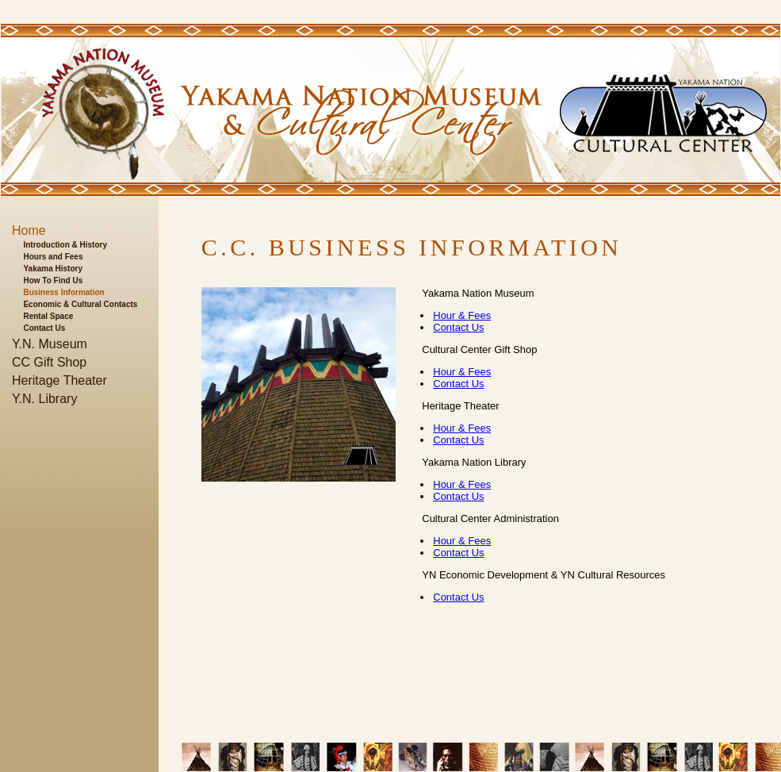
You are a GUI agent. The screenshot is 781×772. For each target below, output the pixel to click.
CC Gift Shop (49, 362)
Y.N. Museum (49, 344)
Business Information (63, 292)
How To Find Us (52, 280)
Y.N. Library (44, 398)
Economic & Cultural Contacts (80, 304)
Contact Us (44, 328)
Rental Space (48, 316)
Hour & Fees (462, 315)
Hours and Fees (52, 256)
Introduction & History (65, 244)
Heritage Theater (59, 380)
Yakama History (52, 268)
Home (29, 230)
